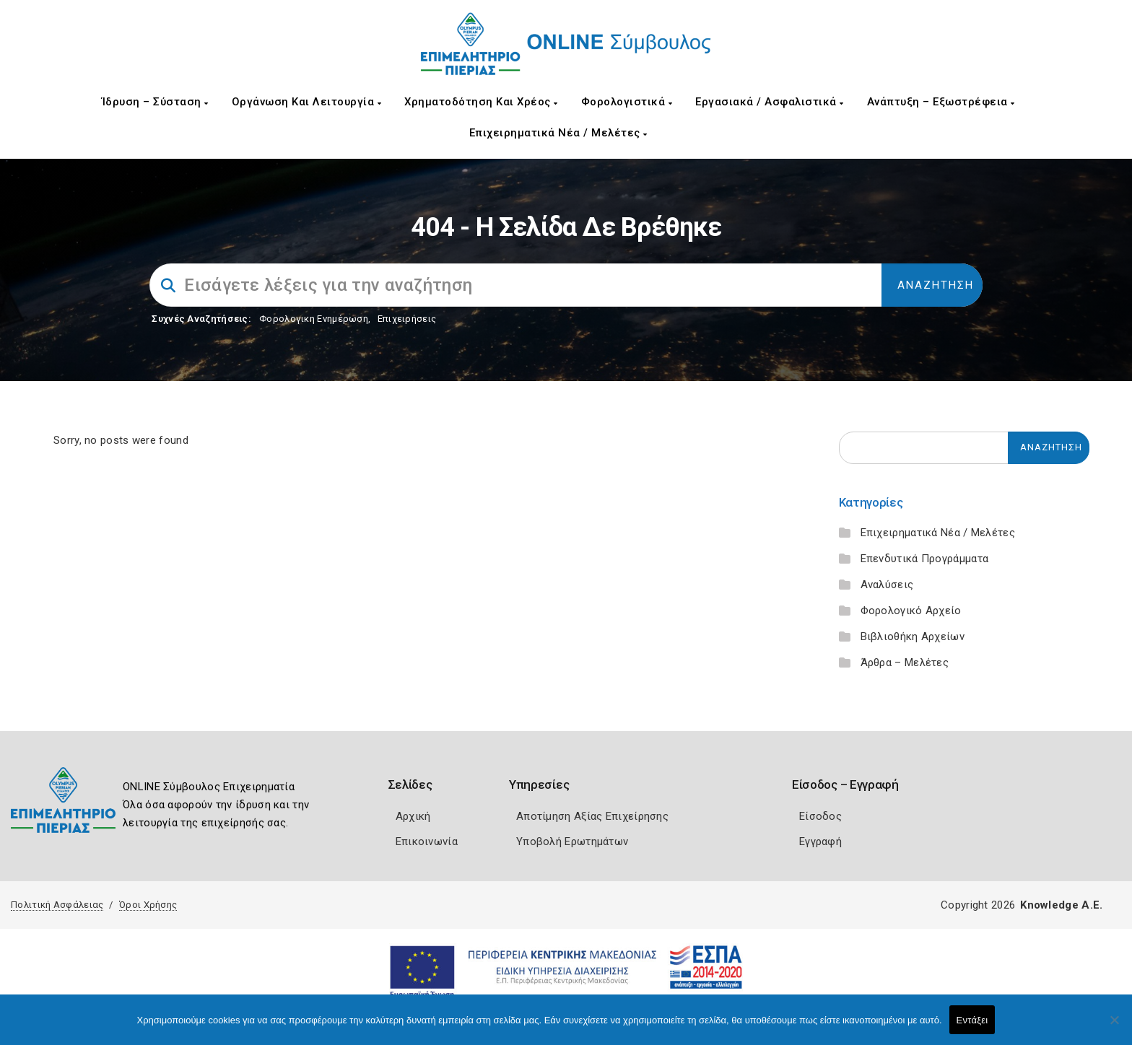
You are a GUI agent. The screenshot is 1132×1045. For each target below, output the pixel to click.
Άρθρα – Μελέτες (905, 662)
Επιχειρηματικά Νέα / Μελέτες (558, 132)
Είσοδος (820, 816)
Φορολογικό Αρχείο (911, 610)
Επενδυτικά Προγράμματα (925, 558)
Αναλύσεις (887, 584)
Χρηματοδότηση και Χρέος (481, 101)
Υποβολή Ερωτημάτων (572, 841)
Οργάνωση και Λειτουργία (307, 101)
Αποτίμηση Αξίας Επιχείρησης (592, 816)
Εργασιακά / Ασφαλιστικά (769, 101)
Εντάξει (972, 1020)
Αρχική (413, 816)
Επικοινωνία (427, 841)
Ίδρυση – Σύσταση (155, 101)
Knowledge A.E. (1061, 904)
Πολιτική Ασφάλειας (57, 904)
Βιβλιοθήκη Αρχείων (913, 636)
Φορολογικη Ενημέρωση (313, 318)
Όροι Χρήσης (148, 904)
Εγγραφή (820, 841)
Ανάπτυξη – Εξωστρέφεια (941, 101)
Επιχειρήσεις (407, 318)
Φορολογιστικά (627, 101)
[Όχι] (1114, 1027)
